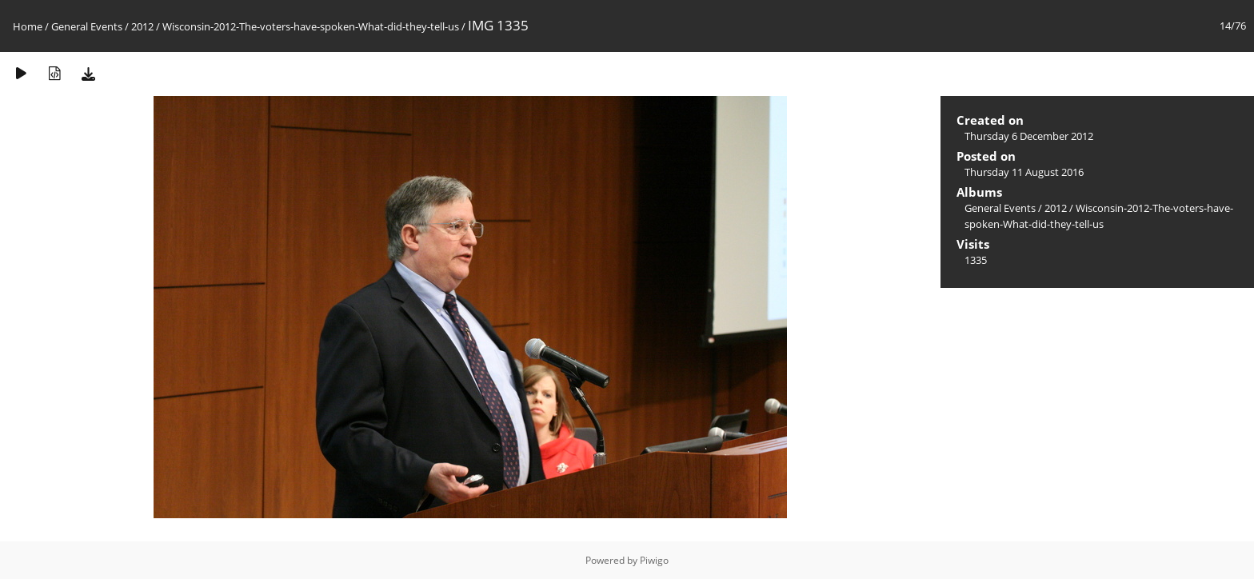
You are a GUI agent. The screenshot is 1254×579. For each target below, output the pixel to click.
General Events (86, 26)
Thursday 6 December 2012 (1028, 136)
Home (27, 26)
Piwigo (654, 560)
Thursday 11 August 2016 (1024, 172)
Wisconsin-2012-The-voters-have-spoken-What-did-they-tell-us (310, 26)
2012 (142, 26)
